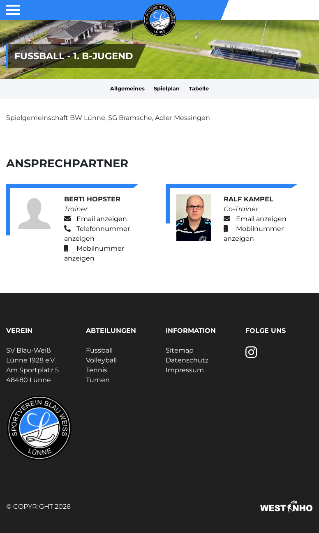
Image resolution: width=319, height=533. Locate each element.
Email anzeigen (101, 219)
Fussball (99, 350)
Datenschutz (187, 360)
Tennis (96, 370)
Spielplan (167, 88)
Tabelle (199, 88)
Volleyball (101, 360)
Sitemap (180, 350)
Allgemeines (127, 88)
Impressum (185, 370)
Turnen (98, 380)
